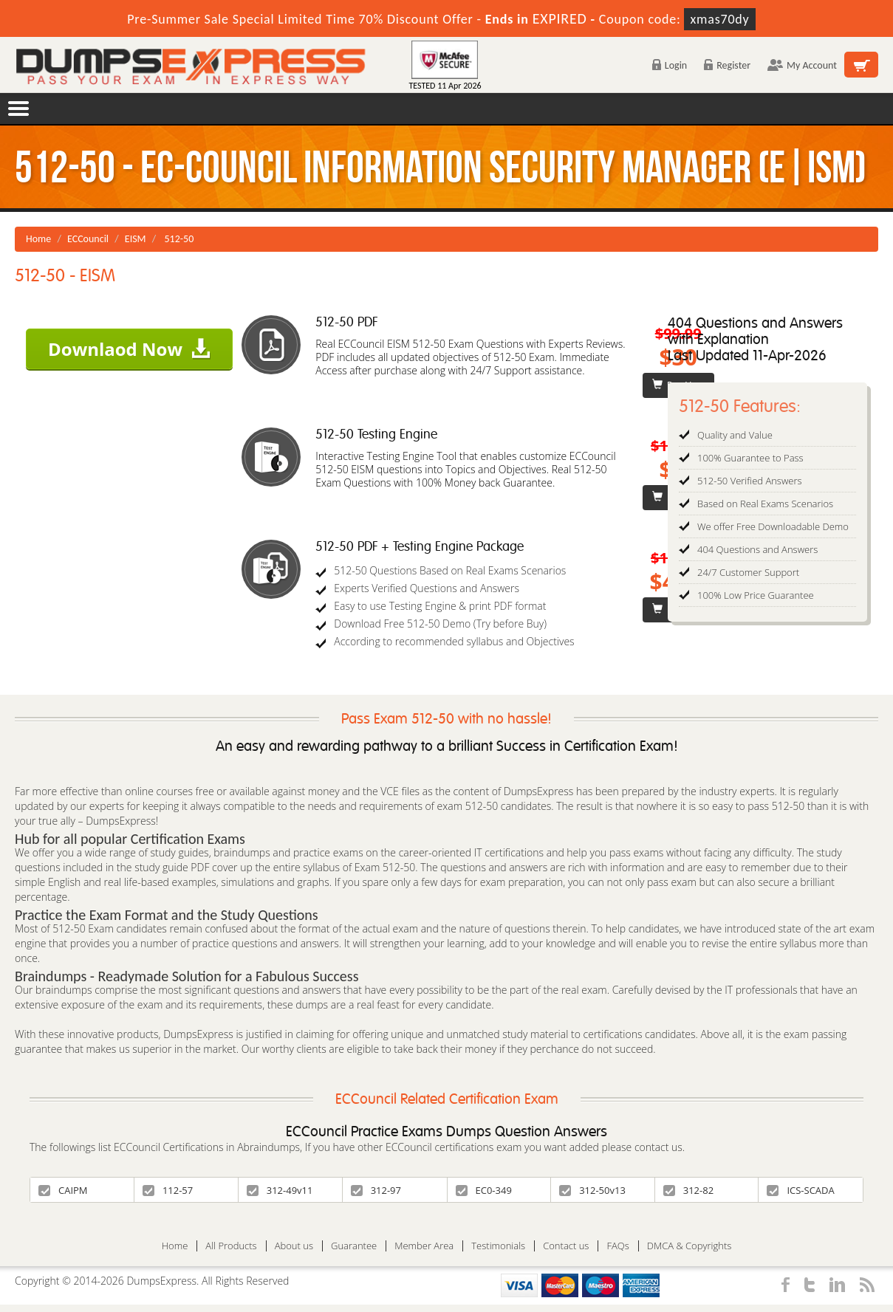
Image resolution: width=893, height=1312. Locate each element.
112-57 (168, 1190)
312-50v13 (592, 1190)
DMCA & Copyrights (689, 1245)
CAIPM (63, 1190)
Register (727, 65)
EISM (135, 239)
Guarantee (354, 1245)
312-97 (376, 1190)
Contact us (566, 1245)
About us (294, 1245)
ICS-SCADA (800, 1190)
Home (38, 239)
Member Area (424, 1245)
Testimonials (498, 1245)
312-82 (688, 1190)
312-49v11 (280, 1190)
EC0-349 (484, 1190)
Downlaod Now (129, 348)
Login (669, 65)
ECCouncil (88, 239)
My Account (802, 65)
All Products (230, 1245)
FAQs (617, 1245)
